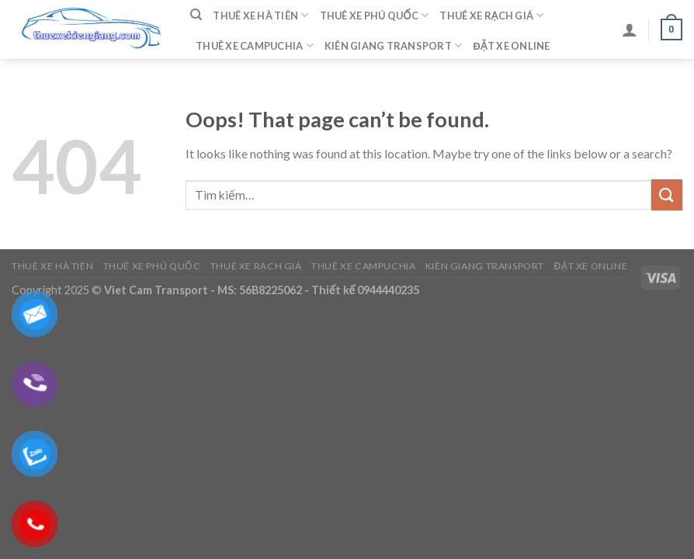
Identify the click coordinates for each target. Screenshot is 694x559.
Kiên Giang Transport (393, 45)
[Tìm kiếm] (196, 15)
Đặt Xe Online (511, 46)
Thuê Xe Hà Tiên (260, 15)
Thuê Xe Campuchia (255, 45)
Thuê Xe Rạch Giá (491, 15)
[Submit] (666, 194)
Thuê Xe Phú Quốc (374, 15)
